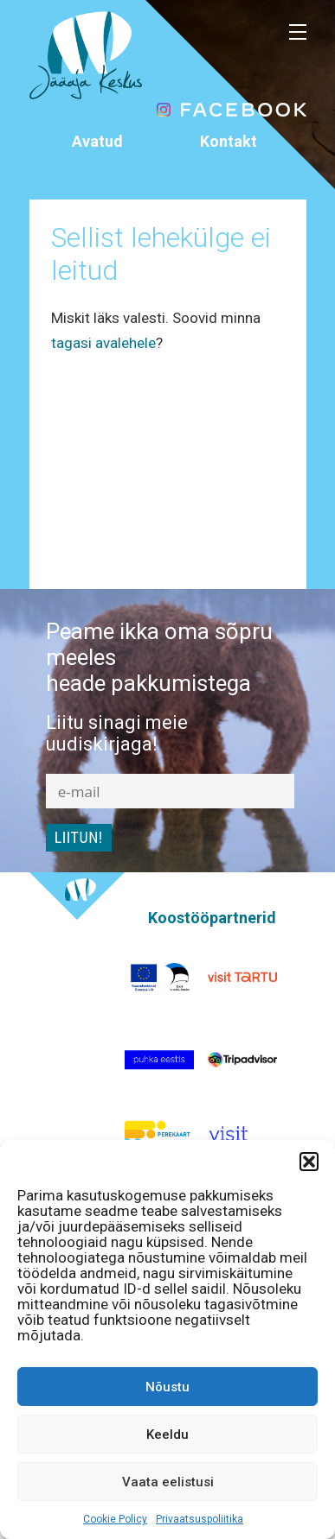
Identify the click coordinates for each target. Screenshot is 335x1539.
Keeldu (167, 1434)
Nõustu (167, 1387)
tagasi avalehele (103, 343)
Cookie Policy (115, 1519)
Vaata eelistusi (168, 1482)
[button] (309, 1161)
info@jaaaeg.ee (228, 191)
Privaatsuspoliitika (199, 1519)
